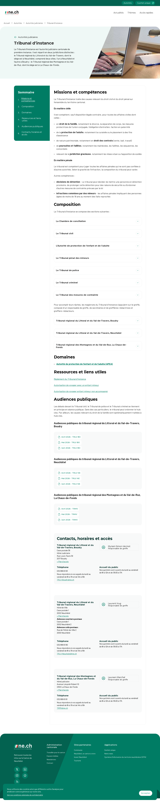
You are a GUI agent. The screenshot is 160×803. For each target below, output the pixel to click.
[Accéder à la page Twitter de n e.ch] (17, 770)
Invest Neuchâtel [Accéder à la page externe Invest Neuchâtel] (80, 757)
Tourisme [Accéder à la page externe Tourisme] (77, 760)
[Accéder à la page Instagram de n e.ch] (17, 776)
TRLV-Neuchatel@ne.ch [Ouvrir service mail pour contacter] (67, 653)
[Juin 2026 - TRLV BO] (69, 448)
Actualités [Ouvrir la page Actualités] (119, 13)
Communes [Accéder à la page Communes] (78, 750)
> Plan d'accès (63, 561)
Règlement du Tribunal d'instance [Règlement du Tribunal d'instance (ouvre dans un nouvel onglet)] (70, 379)
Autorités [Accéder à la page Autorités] (128, 3)
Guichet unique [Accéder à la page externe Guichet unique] (109, 750)
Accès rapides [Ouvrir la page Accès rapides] (146, 13)
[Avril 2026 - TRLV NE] (69, 473)
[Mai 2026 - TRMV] (68, 514)
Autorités (20, 23)
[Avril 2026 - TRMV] (68, 509)
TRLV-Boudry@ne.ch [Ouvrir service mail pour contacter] (65, 579)
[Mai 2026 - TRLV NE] (69, 478)
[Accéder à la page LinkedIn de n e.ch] (25, 770)
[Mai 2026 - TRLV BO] (69, 442)
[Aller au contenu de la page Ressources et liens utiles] (32, 118)
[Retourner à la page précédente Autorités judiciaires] (45, 37)
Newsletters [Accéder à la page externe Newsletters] (51, 759)
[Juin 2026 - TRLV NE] (69, 484)
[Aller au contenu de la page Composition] (32, 105)
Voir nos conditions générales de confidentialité (25, 795)
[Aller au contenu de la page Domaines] (32, 111)
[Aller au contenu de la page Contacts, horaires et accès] (32, 132)
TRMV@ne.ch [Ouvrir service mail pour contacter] (62, 708)
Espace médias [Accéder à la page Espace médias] (52, 756)
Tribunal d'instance (57, 23)
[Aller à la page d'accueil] (11, 13)
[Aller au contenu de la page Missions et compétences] (32, 98)
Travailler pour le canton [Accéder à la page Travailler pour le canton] (56, 752)
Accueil (9, 23)
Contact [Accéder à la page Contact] (50, 763)
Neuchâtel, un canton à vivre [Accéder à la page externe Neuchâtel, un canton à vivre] (84, 753)
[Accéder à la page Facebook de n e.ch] (25, 776)
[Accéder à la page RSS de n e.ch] (17, 782)
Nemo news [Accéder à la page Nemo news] (108, 753)
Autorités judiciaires (36, 23)
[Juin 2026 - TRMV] (68, 520)
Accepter (145, 793)
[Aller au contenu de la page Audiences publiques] (32, 125)
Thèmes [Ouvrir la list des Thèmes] (132, 13)
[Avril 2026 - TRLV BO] (69, 437)
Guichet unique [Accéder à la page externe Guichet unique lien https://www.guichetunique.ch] (145, 3)
